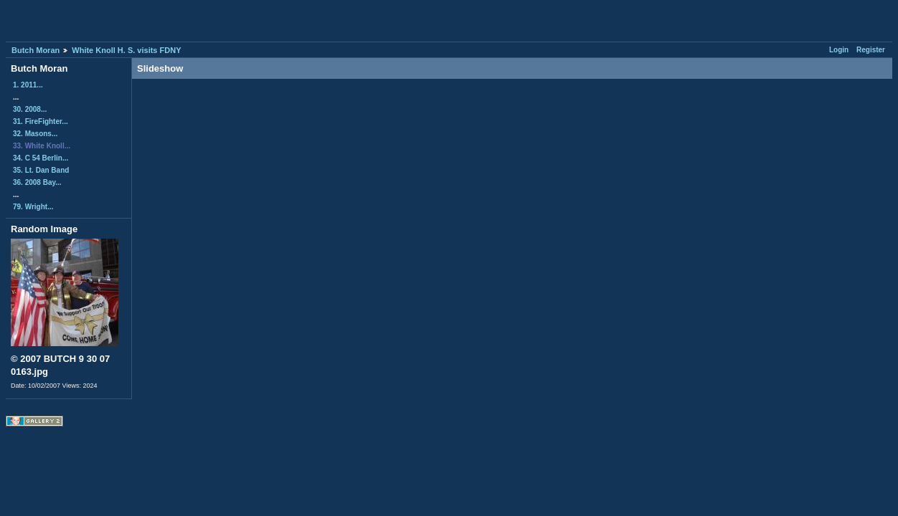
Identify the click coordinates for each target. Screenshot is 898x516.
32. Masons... (35, 134)
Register (870, 50)
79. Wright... (33, 207)
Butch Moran (35, 50)
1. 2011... (28, 85)
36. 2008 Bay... (37, 182)
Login (839, 50)
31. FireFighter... (40, 121)
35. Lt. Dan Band (41, 170)
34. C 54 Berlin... (40, 158)
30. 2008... (30, 109)
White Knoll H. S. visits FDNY (126, 50)
